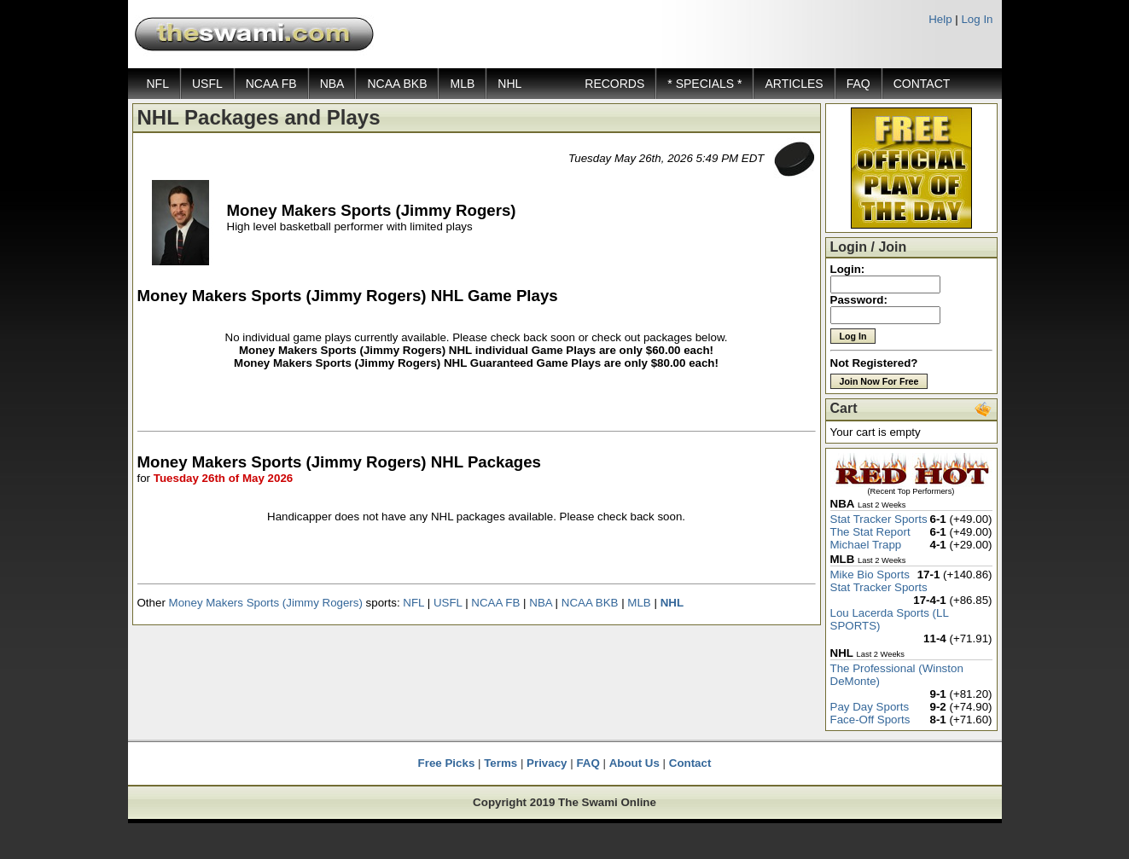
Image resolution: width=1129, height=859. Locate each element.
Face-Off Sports (870, 719)
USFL (207, 83)
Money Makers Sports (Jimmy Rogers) (266, 602)
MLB (462, 83)
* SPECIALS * (704, 83)
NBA (332, 83)
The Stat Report (870, 531)
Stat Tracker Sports (879, 519)
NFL (158, 83)
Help (940, 19)
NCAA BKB (397, 83)
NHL (509, 83)
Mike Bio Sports (870, 574)
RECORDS (614, 83)
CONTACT (922, 83)
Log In (976, 19)
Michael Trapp (866, 544)
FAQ (858, 83)
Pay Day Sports (870, 706)
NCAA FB (271, 83)
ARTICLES (794, 83)
